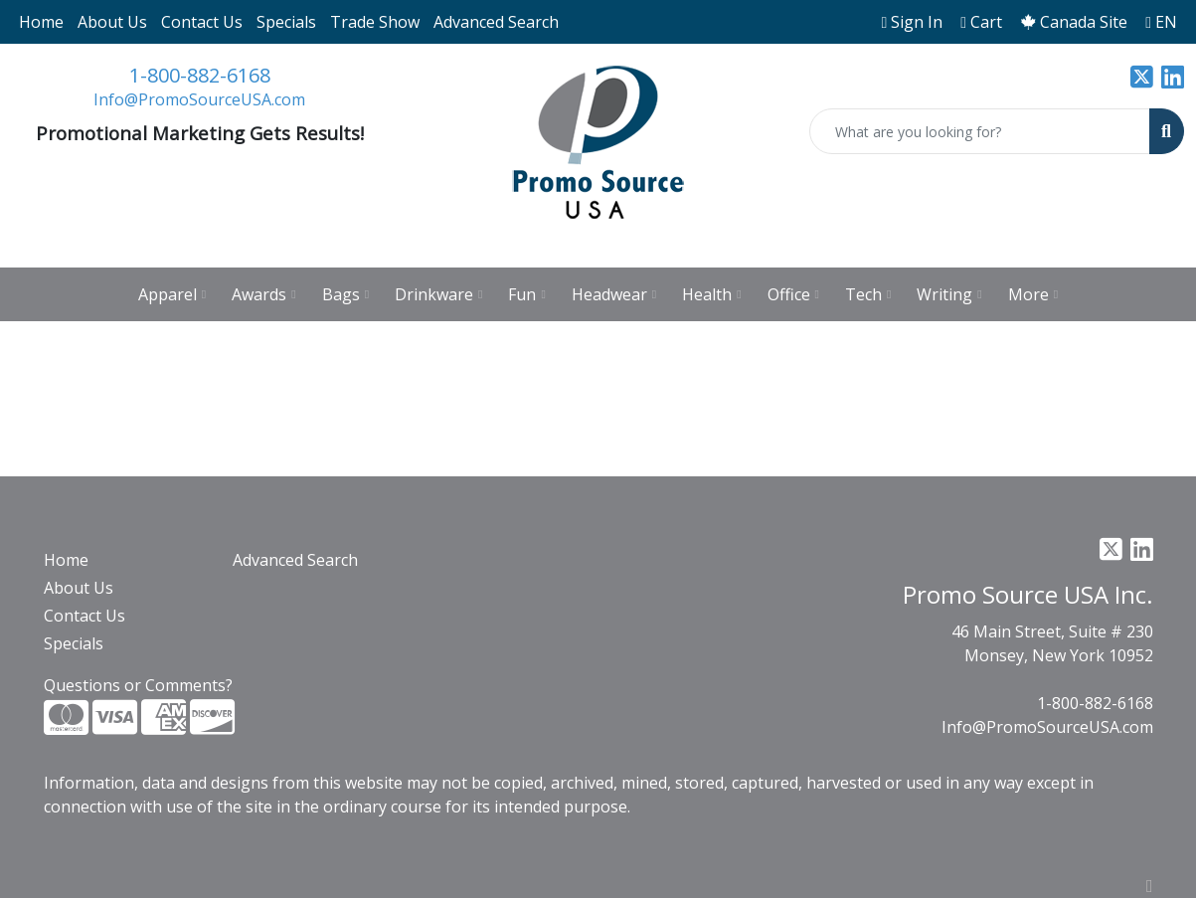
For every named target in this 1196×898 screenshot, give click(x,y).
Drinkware (438, 294)
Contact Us (202, 22)
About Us (112, 22)
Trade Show (375, 22)
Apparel (172, 294)
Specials (286, 22)
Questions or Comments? (138, 685)
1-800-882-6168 (199, 75)
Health (711, 294)
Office (793, 294)
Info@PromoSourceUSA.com (199, 99)
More (1033, 294)
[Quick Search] (979, 131)
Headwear (614, 294)
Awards (263, 294)
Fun (526, 294)
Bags (345, 294)
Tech (868, 294)
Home (41, 22)
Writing (949, 294)
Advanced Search (496, 22)
